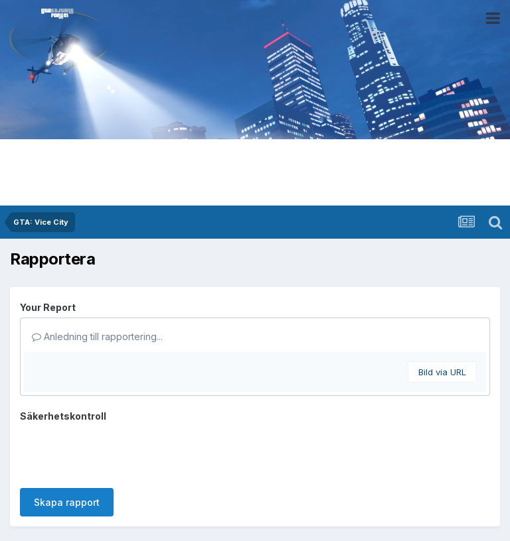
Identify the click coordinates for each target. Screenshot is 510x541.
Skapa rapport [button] (67, 502)
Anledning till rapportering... (97, 336)
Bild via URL (442, 372)
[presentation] (121, 452)
